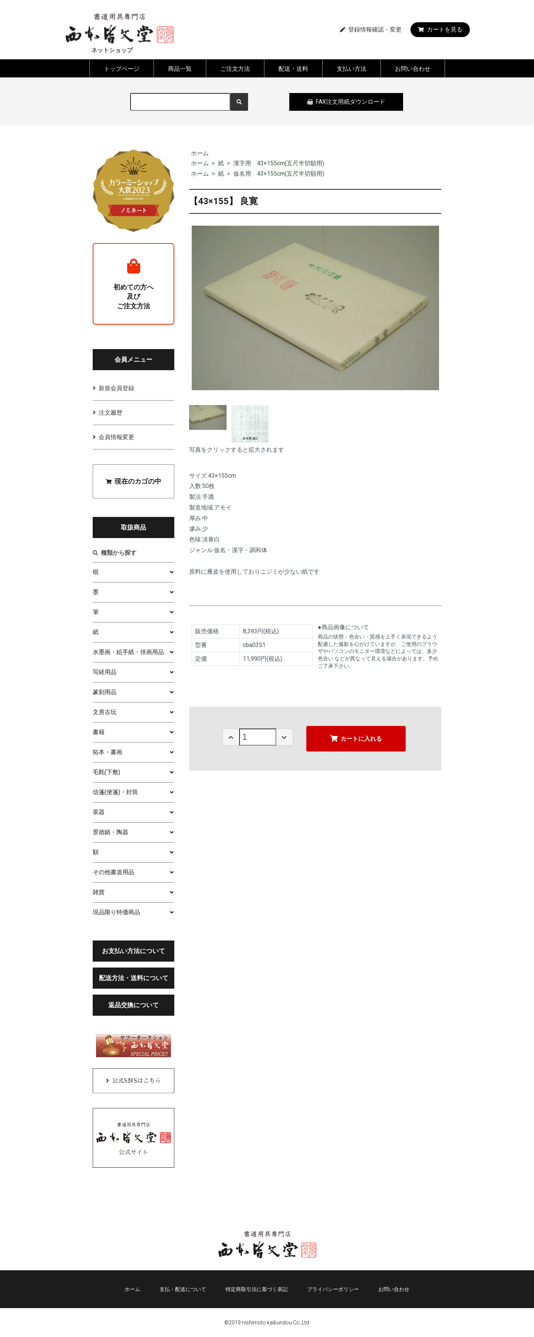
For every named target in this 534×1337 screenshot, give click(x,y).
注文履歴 (110, 412)
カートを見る (440, 29)
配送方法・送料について (133, 978)
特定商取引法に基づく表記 (256, 1289)
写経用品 (104, 672)
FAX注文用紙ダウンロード (346, 101)
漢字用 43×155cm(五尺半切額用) (278, 163)
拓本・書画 (107, 752)
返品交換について (133, 1005)
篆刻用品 (104, 692)
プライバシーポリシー (333, 1289)
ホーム (200, 153)
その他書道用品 (113, 872)
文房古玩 (104, 712)
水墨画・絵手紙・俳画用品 (128, 652)
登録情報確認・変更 (371, 30)
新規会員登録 (116, 388)
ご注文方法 (235, 68)
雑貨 (99, 892)
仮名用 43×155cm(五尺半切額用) (278, 173)
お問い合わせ (413, 68)
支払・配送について (182, 1289)
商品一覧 (180, 68)
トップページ (121, 68)
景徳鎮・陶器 (110, 832)
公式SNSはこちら (136, 1081)
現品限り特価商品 (116, 912)
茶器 (99, 812)
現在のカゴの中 (133, 481)
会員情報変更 (116, 437)
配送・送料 (293, 68)
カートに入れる (356, 738)
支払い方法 (351, 68)
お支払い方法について (133, 951)
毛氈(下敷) (106, 772)
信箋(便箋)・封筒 (115, 792)
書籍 (99, 732)
